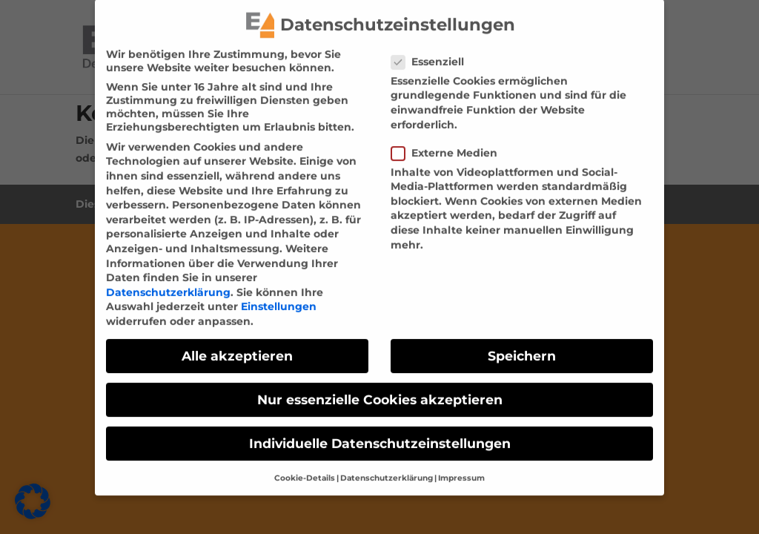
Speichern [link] (522, 346)
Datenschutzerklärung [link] (168, 282)
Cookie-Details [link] (304, 468)
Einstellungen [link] (278, 297)
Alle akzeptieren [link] (237, 346)
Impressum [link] (461, 468)
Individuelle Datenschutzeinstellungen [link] (380, 434)
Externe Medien (450, 143)
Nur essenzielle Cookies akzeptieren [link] (380, 390)
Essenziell (434, 52)
